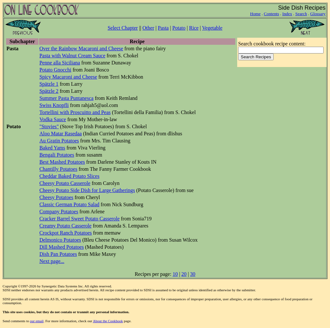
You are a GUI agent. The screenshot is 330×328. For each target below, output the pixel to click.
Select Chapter (123, 28)
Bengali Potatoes (56, 155)
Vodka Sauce (52, 119)
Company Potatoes (58, 211)
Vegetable (212, 28)
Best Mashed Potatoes (62, 162)
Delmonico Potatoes (60, 240)
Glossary (317, 13)
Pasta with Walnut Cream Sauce (72, 55)
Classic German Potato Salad (69, 204)
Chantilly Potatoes (58, 169)
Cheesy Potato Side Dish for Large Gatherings (87, 190)
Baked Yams (52, 147)
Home (255, 13)
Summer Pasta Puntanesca (66, 98)
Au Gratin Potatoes (59, 140)
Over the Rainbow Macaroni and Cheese (81, 48)
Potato (179, 28)
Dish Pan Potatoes (58, 254)
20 (184, 274)
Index (287, 13)
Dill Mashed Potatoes (61, 247)
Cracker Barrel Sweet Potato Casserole (79, 218)
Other (148, 28)
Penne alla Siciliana (59, 62)
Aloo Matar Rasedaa (60, 133)
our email (37, 321)
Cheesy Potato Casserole (64, 183)
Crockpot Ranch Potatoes (65, 233)
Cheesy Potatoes (56, 197)
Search (301, 13)
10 (175, 274)
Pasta (163, 28)
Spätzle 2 (48, 91)
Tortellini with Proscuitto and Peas (75, 112)
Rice (194, 28)
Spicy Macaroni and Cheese (68, 77)
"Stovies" (49, 126)
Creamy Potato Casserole (65, 225)
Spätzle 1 (48, 84)
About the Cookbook (108, 321)
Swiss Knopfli (54, 105)
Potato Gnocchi (55, 69)
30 (192, 274)
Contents (271, 13)
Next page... (51, 261)
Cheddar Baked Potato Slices (69, 176)
